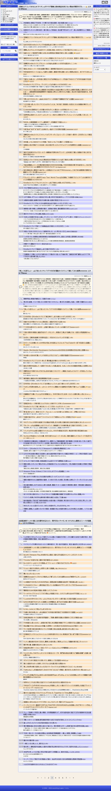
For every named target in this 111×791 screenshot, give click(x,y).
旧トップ (3, 44)
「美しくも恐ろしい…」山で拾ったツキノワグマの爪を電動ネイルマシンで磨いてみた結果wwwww (56, 309)
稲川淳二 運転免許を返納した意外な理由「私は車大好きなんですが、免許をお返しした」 (53, 746)
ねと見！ (46, 188)
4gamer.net (61, 167)
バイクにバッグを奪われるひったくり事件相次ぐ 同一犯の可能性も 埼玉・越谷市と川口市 (53, 544)
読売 (86, 430)
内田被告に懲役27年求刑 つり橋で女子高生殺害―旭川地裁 (44, 23)
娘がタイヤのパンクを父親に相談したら (36, 214)
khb (84, 759)
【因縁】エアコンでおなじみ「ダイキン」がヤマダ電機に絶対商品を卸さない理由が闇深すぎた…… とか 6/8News (55, 8)
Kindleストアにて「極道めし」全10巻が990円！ (40, 249)
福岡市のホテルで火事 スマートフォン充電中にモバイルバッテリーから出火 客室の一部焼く (54, 58)
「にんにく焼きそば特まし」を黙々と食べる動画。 (39, 568)
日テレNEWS (87, 544)
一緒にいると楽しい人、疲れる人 (34, 743)
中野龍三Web (78, 197)
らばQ (51, 214)
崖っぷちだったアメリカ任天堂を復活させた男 (39, 723)
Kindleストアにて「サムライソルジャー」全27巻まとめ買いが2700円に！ (48, 182)
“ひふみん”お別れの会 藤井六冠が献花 (37, 560)
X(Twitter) (106, 22)
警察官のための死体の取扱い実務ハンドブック (39, 590)
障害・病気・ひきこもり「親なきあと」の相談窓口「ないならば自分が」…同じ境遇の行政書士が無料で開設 (58, 464)
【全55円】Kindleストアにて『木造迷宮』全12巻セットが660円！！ (46, 44)
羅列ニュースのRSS (8, 19)
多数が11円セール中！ (32, 228)
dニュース (51, 539)
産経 (65, 497)
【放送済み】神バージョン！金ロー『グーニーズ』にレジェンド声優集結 (46, 648)
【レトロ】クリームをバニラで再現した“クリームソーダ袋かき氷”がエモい (48, 563)
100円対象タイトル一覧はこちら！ (33, 339)
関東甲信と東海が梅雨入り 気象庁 (35, 298)
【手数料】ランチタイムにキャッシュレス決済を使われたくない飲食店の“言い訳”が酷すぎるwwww (56, 634)
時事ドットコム (68, 23)
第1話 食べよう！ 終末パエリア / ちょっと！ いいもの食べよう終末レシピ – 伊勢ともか (53, 412)
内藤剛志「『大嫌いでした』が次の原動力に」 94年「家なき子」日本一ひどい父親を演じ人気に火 (55, 394)
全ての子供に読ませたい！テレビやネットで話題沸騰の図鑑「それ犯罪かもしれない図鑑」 (53, 494)
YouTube (76, 693)
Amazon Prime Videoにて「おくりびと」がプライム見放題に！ (45, 471)
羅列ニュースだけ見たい (9, 18)
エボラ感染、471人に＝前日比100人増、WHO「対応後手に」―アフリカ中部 (49, 197)
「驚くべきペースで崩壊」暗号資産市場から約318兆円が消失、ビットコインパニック (51, 719)
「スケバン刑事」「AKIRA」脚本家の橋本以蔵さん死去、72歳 (43, 497)
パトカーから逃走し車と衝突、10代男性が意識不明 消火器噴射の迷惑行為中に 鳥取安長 (48, 491)
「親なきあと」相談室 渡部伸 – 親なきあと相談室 (37, 468)
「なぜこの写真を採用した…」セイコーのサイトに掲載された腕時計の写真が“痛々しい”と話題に (55, 387)
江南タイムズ (86, 669)
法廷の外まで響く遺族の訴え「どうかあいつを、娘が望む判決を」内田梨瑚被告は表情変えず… (49, 27)
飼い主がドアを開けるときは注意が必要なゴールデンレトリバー (44, 476)
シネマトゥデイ (72, 648)
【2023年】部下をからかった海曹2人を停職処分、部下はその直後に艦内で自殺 (50, 602)
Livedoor (56, 378)
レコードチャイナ (86, 217)
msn (69, 461)
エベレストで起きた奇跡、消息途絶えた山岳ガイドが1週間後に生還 (45, 461)
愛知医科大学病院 (28, 716)
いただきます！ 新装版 (55, 427)
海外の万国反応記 (72, 231)
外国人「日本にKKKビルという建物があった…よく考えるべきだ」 (45, 231)
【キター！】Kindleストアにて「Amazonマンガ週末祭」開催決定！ (45, 448)
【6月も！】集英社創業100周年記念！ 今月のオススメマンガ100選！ (47, 337)
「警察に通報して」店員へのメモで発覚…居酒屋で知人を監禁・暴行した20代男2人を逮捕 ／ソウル (56, 509)
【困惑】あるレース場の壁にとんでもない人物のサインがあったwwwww (47, 403)
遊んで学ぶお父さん (61, 568)
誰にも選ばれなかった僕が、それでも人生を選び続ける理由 (43, 663)
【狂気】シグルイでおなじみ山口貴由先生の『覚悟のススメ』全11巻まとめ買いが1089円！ (53, 159)
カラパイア (65, 200)
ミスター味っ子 (68, 363)
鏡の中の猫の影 (29, 740)
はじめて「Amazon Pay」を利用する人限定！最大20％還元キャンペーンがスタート (51, 554)
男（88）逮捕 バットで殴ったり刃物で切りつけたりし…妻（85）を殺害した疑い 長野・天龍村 (54, 302)
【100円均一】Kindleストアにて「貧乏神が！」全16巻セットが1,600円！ (48, 316)
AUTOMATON (37, 179)
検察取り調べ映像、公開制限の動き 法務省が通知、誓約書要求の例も (47, 208)
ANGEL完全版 (37, 408)
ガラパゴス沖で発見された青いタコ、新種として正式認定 (42, 660)
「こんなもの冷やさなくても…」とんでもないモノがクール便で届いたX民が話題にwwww (53, 598)
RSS (86, 58)
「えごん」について (7, 11)
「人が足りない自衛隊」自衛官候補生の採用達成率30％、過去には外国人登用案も (51, 236)
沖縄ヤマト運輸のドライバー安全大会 (36, 244)
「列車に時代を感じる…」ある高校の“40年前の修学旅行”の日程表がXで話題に (51, 612)
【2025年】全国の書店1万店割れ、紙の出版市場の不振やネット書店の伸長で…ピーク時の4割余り (56, 453)
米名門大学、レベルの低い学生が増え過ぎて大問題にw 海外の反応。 (46, 752)
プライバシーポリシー (107, 43)
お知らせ (96, 60)
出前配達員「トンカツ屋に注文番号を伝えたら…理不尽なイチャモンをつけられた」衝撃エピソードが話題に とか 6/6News (55, 522)
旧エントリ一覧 (10, 44)
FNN (64, 322)
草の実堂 (80, 236)
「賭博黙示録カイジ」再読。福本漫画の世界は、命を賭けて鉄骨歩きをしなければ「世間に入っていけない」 (52, 194)
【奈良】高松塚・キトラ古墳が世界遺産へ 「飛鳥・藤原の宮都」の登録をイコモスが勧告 (51, 617)
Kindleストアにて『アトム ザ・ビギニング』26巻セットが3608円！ (46, 84)
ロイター (64, 122)
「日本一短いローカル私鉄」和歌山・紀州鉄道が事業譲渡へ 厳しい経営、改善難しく (51, 733)
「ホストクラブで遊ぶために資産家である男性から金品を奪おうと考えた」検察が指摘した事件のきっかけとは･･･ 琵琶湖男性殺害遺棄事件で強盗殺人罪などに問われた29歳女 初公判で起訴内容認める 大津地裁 (57, 92)
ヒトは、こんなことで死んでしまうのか (36, 609)
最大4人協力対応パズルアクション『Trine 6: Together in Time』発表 (48, 693)
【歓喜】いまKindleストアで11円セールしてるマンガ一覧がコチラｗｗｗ (47, 702)
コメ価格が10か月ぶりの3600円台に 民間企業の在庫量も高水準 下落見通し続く (51, 582)
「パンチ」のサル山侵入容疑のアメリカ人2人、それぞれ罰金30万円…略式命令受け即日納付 (54, 430)
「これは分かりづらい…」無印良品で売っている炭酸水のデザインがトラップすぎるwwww (53, 585)
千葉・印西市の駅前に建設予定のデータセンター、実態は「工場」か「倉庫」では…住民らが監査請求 (55, 332)
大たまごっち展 (28, 368)
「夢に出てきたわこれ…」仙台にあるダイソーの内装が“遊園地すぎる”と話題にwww (51, 99)
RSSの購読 (104, 20)
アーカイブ (96, 67)
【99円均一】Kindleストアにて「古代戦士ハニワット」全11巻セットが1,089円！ (50, 383)
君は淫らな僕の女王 (42, 111)
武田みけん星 (27, 408)
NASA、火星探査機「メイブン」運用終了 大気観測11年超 (43, 122)
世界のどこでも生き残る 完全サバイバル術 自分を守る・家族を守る (46, 682)
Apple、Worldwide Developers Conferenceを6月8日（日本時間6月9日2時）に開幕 (54, 350)
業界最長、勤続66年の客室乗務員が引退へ (38, 378)
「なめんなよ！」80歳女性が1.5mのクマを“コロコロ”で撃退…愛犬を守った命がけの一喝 (53, 669)
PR (70, 44)
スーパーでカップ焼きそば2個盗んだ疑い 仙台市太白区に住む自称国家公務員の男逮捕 (53, 759)
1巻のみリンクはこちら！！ (70, 111)
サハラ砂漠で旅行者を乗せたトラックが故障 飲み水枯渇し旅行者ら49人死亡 (49, 629)
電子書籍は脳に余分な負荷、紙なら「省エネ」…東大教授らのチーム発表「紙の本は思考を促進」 (54, 726)
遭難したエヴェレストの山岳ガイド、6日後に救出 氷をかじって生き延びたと (49, 50)
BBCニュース (78, 50)
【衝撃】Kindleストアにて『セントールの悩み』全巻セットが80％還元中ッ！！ (49, 63)
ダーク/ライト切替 (7, 21)
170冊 (67, 408)
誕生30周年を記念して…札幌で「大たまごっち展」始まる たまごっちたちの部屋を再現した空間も (56, 366)
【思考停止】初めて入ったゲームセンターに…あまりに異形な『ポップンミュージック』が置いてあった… (57, 115)
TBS (77, 629)
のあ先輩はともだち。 (30, 111)
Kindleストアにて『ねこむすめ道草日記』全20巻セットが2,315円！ (46, 203)
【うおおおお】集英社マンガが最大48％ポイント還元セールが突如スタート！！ (49, 109)
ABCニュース (30, 94)
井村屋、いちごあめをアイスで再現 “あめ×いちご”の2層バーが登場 (46, 142)
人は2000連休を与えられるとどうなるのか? (39, 764)
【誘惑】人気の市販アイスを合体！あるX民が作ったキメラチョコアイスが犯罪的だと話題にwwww (56, 145)
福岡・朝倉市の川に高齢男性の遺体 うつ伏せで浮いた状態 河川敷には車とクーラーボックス (54, 479)
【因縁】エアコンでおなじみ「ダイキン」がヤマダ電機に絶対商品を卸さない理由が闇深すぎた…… (56, 37)
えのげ (78, 53)
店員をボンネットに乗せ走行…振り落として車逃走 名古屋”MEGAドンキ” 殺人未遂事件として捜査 (57, 30)
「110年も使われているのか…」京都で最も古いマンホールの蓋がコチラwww (49, 327)
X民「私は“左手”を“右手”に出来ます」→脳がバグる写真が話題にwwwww (48, 129)
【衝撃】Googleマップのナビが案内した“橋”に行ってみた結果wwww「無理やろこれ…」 (53, 576)
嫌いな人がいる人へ (30, 573)
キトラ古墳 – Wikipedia (30, 619)
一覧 (7, 16)
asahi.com (73, 208)
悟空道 (26, 162)
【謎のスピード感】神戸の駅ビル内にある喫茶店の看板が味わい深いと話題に (49, 53)
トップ (4, 9)
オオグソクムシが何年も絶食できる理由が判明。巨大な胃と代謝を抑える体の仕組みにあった (54, 422)
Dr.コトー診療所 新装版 (40, 427)
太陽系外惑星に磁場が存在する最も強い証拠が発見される (43, 200)
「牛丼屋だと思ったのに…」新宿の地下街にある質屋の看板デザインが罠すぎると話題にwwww (55, 622)
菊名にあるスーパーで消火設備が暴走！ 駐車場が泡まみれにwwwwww (48, 69)
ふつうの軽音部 (54, 111)
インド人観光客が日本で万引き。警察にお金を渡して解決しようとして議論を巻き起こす (52, 641)
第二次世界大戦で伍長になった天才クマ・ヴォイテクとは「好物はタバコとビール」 (50, 666)
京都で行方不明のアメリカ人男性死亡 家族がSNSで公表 (43, 322)
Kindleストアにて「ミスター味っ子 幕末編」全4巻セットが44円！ (45, 360)
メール (4, 12)
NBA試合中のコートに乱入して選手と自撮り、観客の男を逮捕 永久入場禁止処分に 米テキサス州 (56, 72)
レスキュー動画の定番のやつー (32, 657)
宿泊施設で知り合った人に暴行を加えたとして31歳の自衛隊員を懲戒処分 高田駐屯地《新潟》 (49, 240)
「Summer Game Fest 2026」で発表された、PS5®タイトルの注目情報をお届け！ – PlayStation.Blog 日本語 (56, 689)
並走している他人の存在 (43, 192)
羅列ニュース (88, 11)
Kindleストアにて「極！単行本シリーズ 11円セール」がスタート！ (45, 406)
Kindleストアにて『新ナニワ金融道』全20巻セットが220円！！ (45, 226)
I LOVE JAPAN (74, 752)
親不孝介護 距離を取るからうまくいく (36, 644)
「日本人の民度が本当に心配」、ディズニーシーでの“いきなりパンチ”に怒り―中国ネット (52, 217)
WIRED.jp (65, 660)
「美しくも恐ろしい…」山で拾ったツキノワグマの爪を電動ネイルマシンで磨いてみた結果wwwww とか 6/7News (55, 272)
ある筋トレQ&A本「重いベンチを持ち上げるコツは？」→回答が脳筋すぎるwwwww (51, 355)
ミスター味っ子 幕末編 (49, 408)
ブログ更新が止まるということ (34, 188)
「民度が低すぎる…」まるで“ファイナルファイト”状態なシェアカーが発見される (50, 417)
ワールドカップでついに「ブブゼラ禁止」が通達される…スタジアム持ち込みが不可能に (52, 593)
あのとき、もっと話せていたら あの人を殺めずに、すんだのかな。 (45, 505)
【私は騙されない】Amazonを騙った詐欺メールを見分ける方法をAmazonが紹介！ (52, 626)
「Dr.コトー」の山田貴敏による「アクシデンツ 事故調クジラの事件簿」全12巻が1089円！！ (54, 425)
